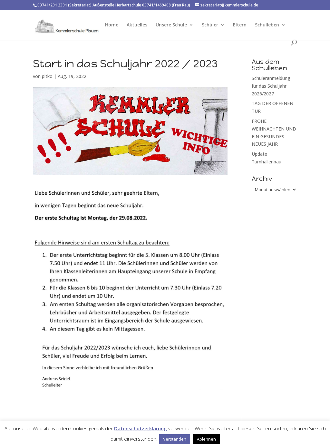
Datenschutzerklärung (140, 428)
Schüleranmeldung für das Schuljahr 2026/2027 (271, 86)
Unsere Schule (171, 25)
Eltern (240, 25)
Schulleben (267, 25)
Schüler (210, 25)
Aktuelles (137, 25)
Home (111, 25)
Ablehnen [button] (206, 439)
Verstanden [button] (174, 439)
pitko (47, 76)
